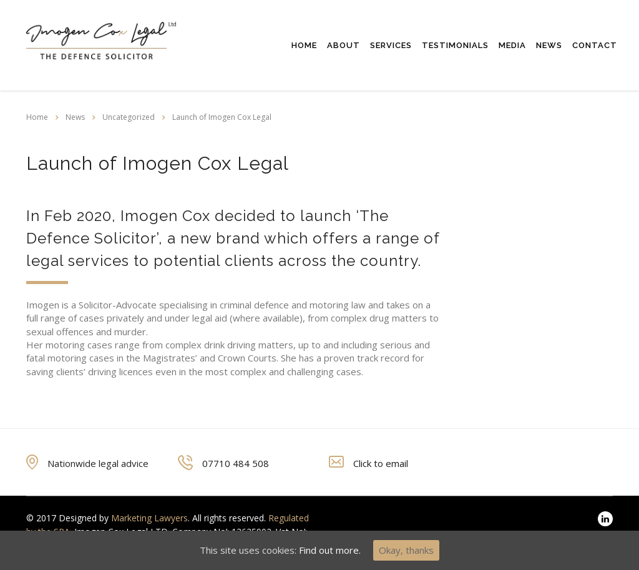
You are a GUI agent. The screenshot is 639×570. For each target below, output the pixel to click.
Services (391, 45)
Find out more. (330, 550)
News (549, 45)
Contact (594, 45)
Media (512, 45)
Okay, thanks (406, 550)
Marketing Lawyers (149, 518)
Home (304, 45)
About (343, 45)
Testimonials (455, 45)
